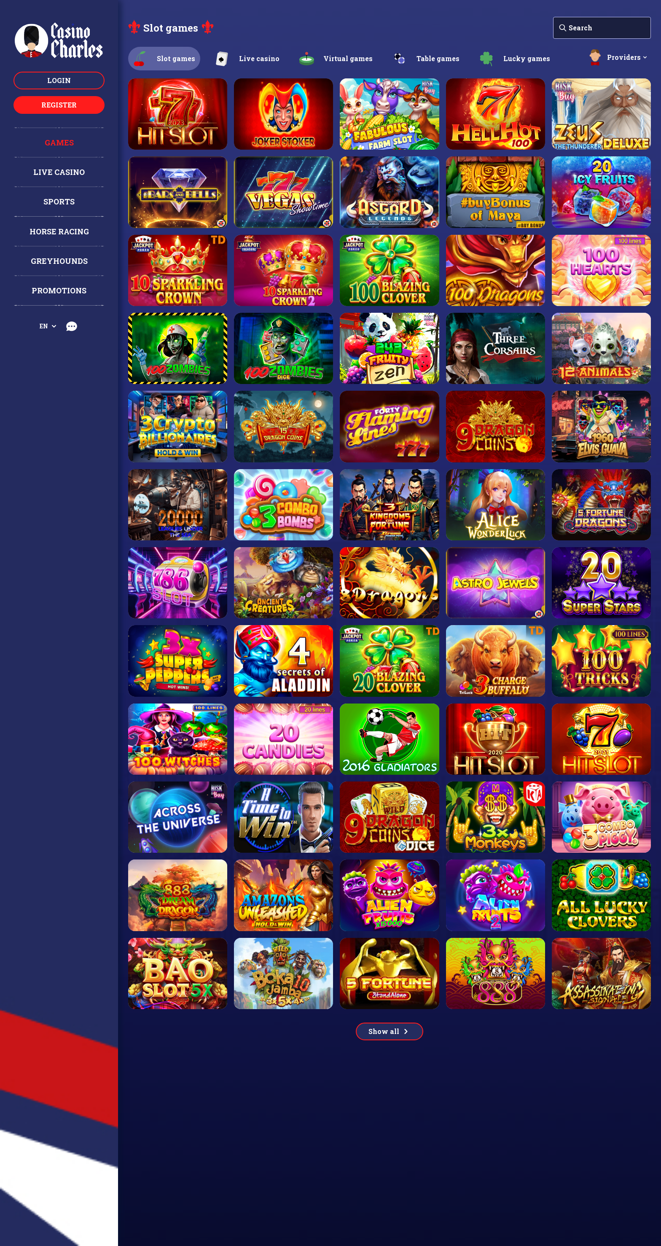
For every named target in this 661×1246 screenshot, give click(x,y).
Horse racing (59, 231)
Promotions (59, 290)
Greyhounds (59, 261)
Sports (59, 201)
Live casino (59, 172)
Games (59, 142)
